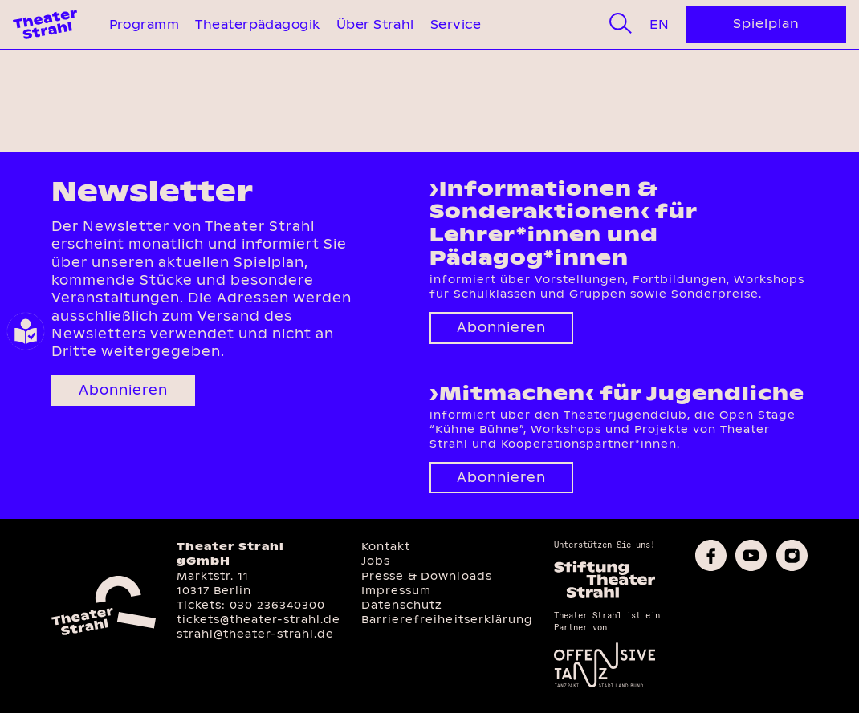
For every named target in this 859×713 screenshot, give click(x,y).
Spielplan (766, 23)
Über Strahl (375, 24)
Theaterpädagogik (257, 24)
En (659, 24)
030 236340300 (277, 605)
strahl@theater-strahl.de (255, 634)
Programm (144, 24)
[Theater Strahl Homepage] (45, 24)
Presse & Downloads (426, 576)
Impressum (396, 591)
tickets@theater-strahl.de (258, 619)
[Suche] (621, 24)
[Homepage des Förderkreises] (605, 594)
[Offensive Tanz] (605, 685)
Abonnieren (123, 390)
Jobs (375, 561)
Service (455, 24)
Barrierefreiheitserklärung (446, 619)
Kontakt (385, 546)
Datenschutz (401, 605)
